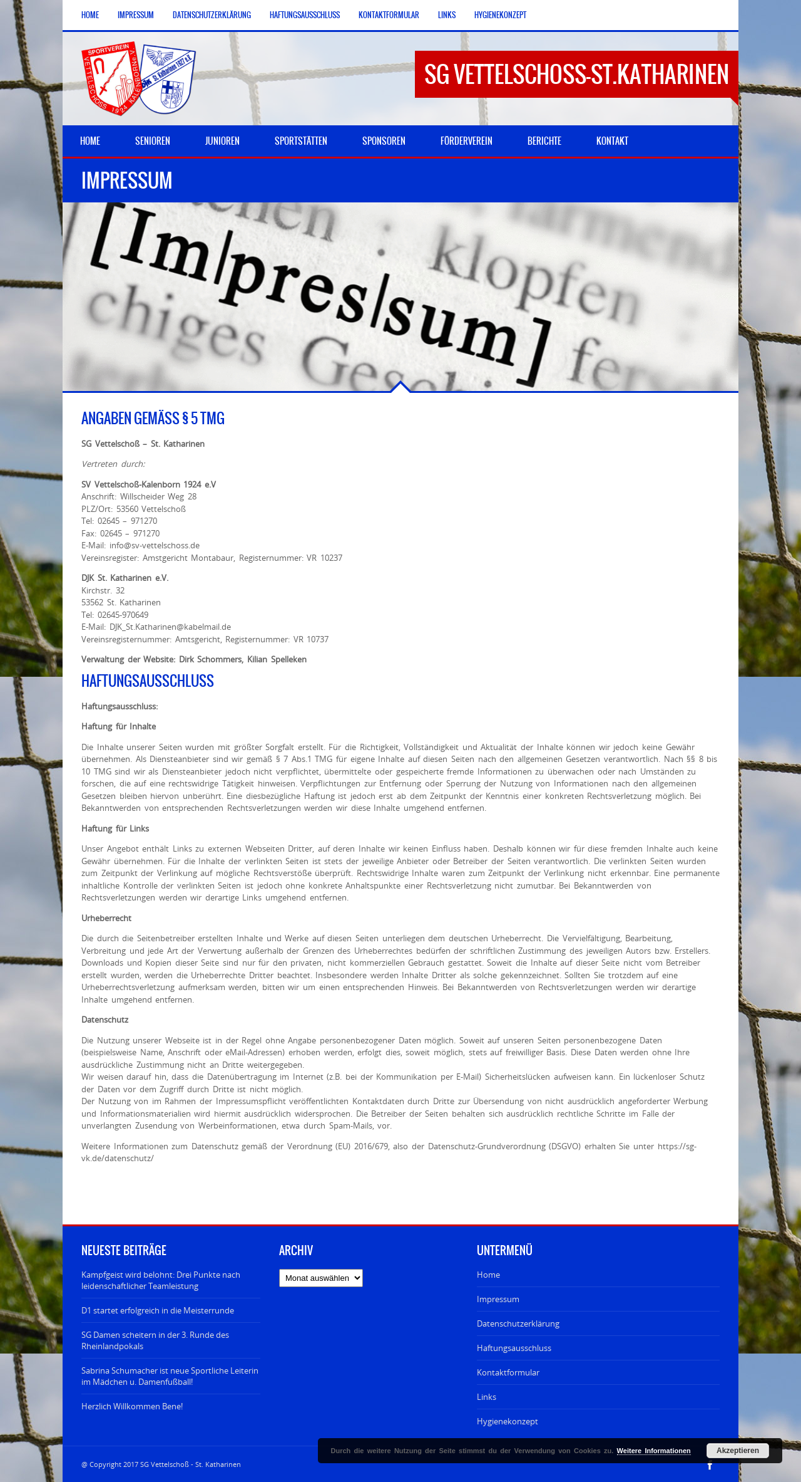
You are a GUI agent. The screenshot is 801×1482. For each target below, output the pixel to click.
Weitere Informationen (654, 1450)
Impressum (136, 15)
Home (90, 15)
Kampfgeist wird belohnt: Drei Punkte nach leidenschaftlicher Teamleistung (160, 1280)
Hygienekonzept (500, 15)
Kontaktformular (389, 15)
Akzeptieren (738, 1450)
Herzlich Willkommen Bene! (132, 1406)
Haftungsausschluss (305, 15)
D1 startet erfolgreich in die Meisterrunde (157, 1310)
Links (447, 15)
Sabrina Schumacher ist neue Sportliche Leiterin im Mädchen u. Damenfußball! (169, 1376)
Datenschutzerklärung (212, 15)
